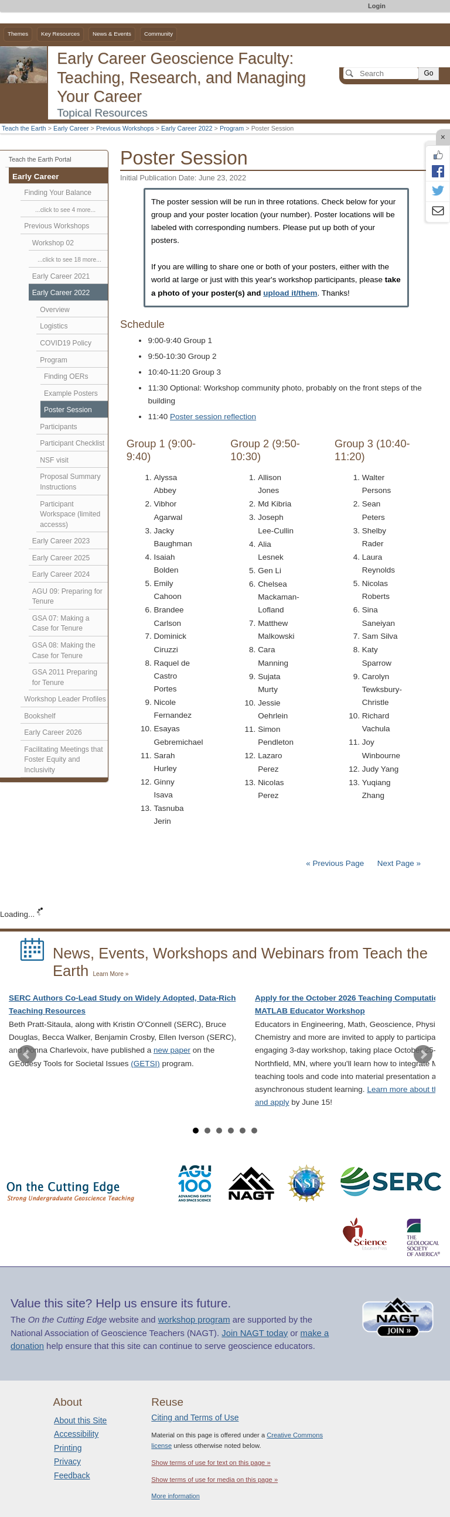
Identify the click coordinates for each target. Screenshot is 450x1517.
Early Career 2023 (61, 541)
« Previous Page (335, 863)
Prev (27, 1054)
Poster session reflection (213, 416)
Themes (18, 33)
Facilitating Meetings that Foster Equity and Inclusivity (63, 759)
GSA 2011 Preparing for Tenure (64, 677)
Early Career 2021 (61, 276)
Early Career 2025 (61, 558)
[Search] (380, 73)
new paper (172, 1050)
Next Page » (398, 863)
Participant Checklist (72, 443)
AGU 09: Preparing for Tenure (67, 596)
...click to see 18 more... (69, 259)
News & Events (112, 33)
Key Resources (60, 33)
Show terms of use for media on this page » (214, 1479)
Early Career (71, 128)
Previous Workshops (125, 128)
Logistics (53, 326)
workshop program (194, 1319)
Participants (58, 427)
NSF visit (54, 460)
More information (175, 1495)
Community (158, 33)
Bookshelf (39, 716)
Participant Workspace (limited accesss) (70, 514)
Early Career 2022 (187, 128)
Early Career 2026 (53, 732)
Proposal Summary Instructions (70, 481)
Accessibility (76, 1434)
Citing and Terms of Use (194, 1417)
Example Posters (71, 393)
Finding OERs (66, 376)
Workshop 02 (53, 243)
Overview (55, 310)
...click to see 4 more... (65, 210)
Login (377, 5)
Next (423, 1054)
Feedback (72, 1475)
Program (232, 128)
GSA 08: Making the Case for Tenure (64, 650)
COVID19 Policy (65, 343)
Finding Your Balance (57, 193)
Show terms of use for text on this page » (210, 1462)
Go (428, 73)
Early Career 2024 (61, 574)
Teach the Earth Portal (40, 159)
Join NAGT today (254, 1333)
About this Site (80, 1420)
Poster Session (68, 410)
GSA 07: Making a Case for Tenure (61, 623)
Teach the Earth (24, 128)
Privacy (67, 1461)
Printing (67, 1448)
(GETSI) (145, 1063)
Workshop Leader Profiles (64, 699)
